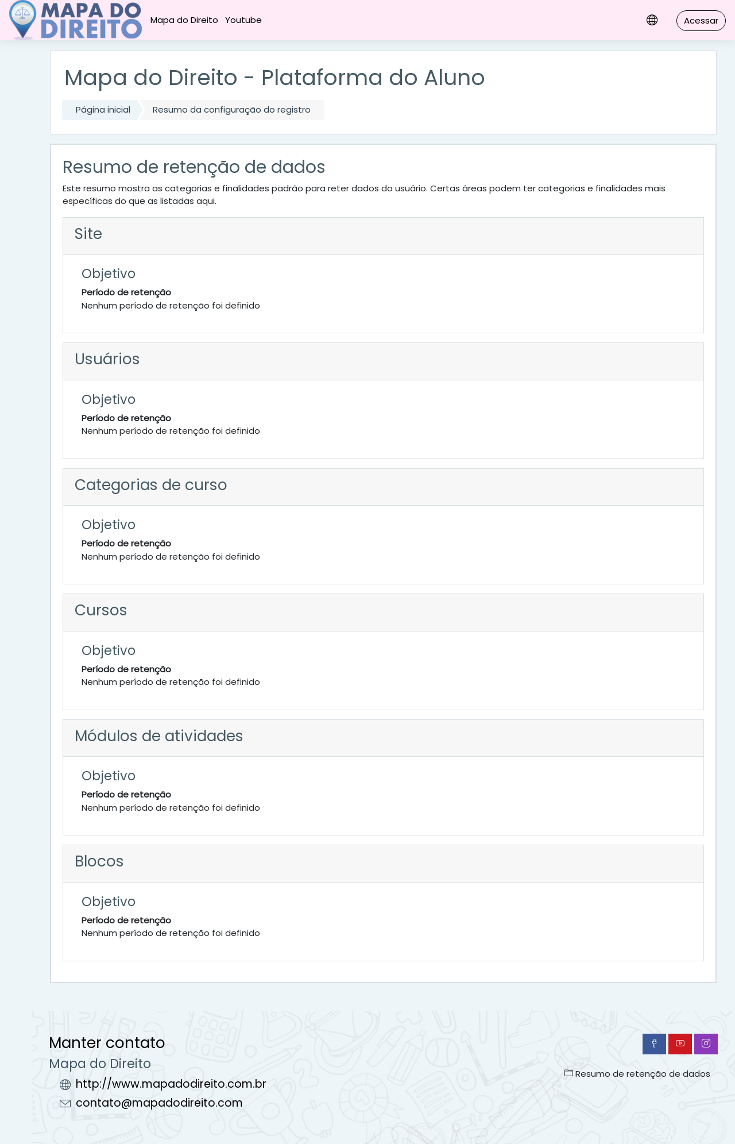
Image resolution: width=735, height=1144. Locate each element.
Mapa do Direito (184, 20)
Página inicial (103, 109)
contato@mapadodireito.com (159, 1103)
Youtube (243, 20)
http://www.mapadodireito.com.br (171, 1084)
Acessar (701, 20)
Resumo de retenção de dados (637, 1074)
